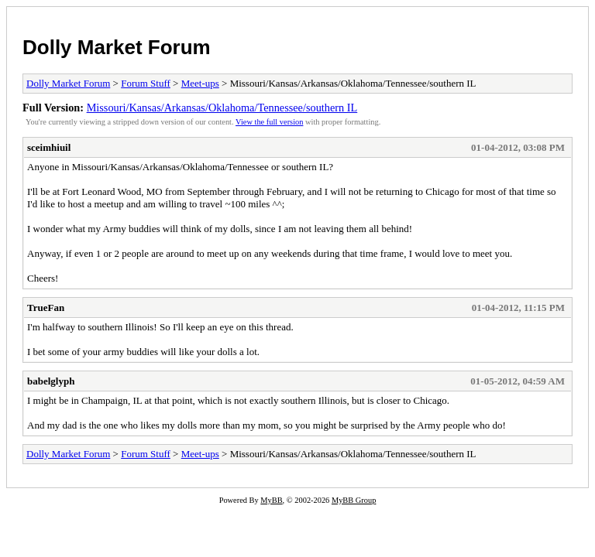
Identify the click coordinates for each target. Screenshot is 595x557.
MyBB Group (354, 500)
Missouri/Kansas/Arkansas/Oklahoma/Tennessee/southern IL (222, 107)
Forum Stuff (145, 83)
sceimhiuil (49, 147)
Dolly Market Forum (116, 47)
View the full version (269, 122)
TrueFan (45, 307)
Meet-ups (200, 83)
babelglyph (50, 381)
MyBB (271, 500)
